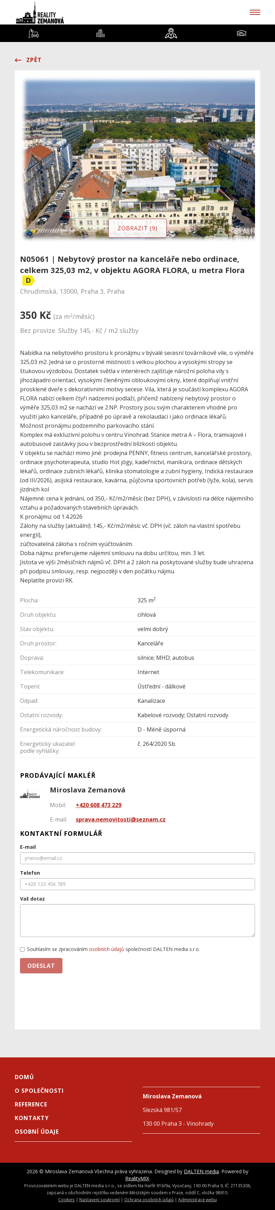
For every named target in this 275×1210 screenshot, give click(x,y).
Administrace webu (197, 1199)
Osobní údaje (37, 1131)
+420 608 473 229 (98, 805)
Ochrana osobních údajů (149, 1199)
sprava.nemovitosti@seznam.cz (121, 819)
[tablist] (137, 33)
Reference (31, 1104)
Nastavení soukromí (99, 1199)
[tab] (33, 33)
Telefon (30, 872)
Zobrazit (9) (137, 228)
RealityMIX (137, 1178)
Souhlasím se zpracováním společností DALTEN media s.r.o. (110, 949)
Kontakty (32, 1118)
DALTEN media (201, 1171)
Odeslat (41, 966)
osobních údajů (106, 949)
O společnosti (39, 1090)
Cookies (66, 1199)
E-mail (28, 847)
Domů (24, 1077)
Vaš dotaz (32, 898)
